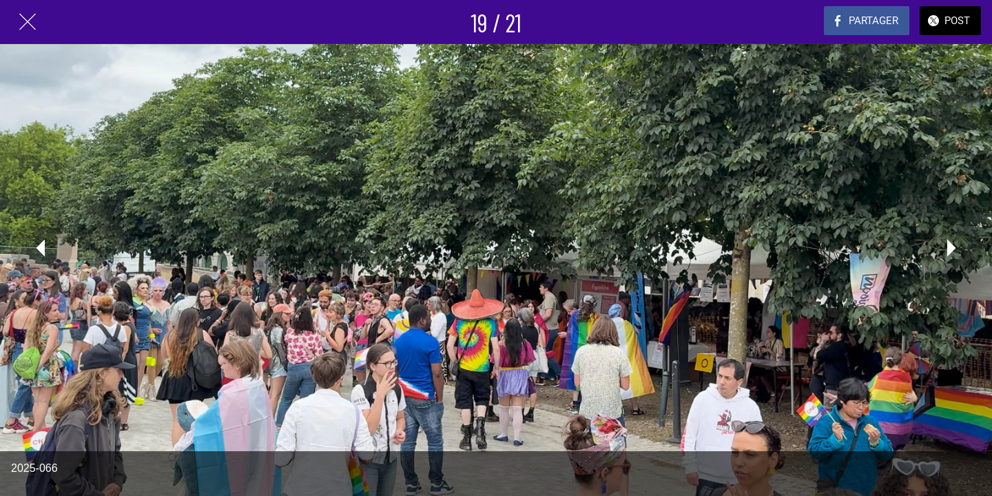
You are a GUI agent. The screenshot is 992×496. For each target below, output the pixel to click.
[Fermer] (27, 22)
